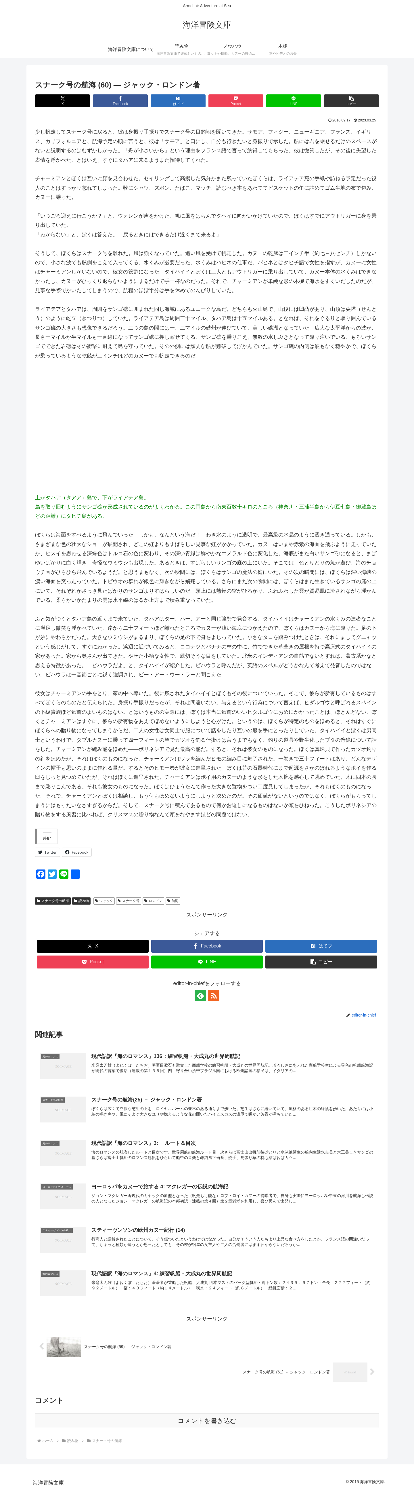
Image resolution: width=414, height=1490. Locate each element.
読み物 (81, 901)
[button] (351, 100)
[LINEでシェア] (293, 100)
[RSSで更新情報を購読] (213, 995)
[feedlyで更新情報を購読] (200, 995)
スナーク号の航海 (53, 901)
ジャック (104, 901)
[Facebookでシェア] (120, 100)
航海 (173, 901)
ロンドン (153, 901)
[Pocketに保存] (235, 100)
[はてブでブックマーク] (178, 100)
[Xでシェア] (62, 100)
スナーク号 (128, 901)
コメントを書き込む (207, 1420)
